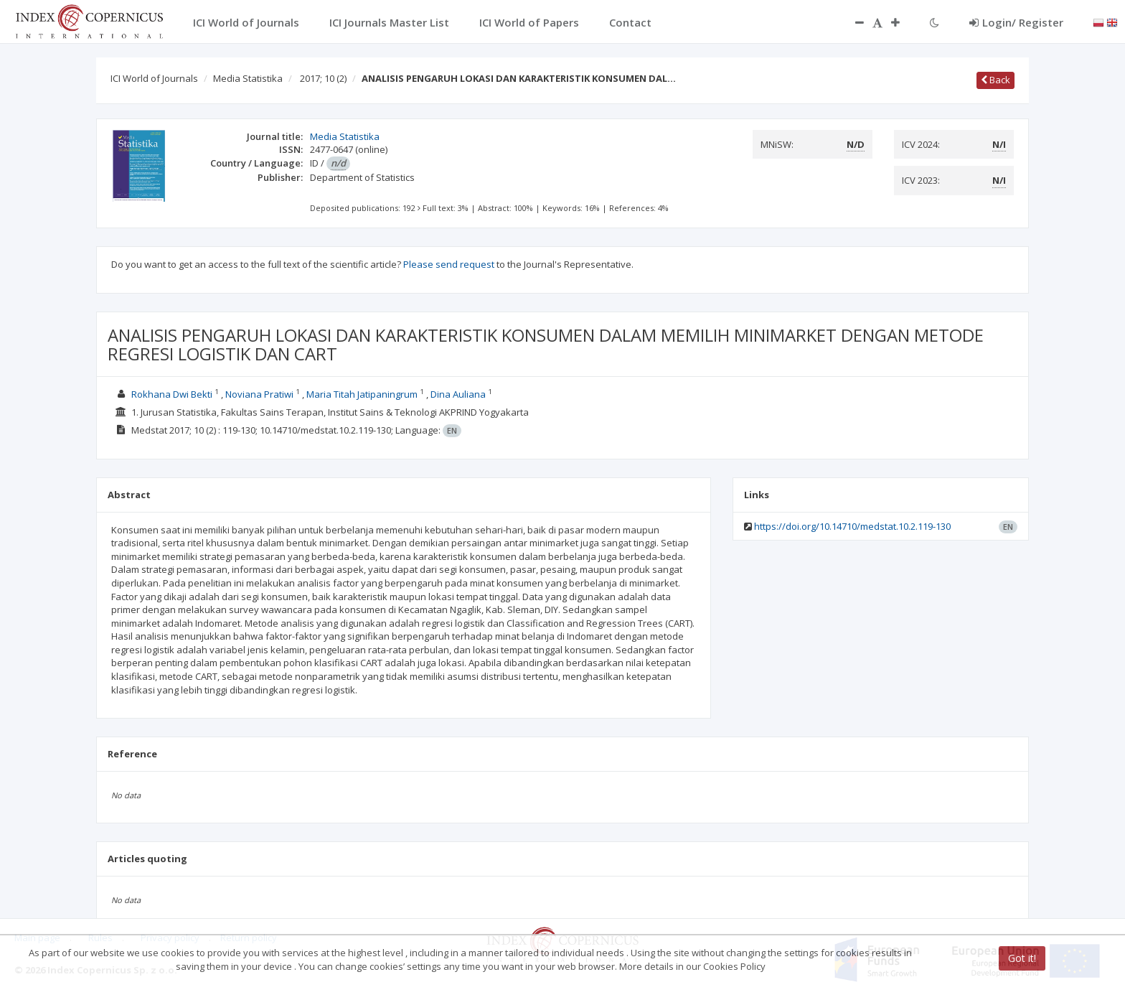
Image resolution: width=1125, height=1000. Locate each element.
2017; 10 (323, 78)
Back (995, 79)
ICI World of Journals (154, 78)
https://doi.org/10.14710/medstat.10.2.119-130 (852, 526)
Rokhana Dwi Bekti (171, 394)
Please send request (448, 264)
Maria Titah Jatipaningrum (362, 394)
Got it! (1022, 958)
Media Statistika (248, 78)
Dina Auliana (458, 394)
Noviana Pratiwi (259, 394)
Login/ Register (1016, 22)
